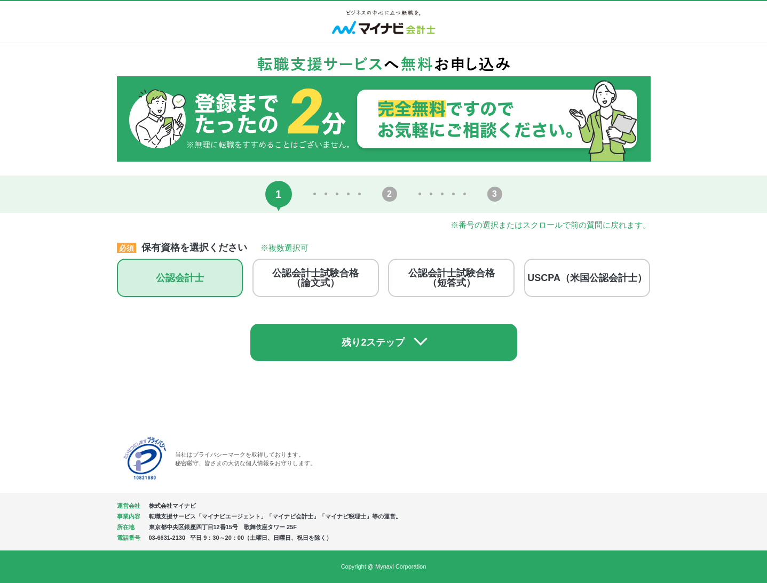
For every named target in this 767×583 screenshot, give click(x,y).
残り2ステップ (373, 342)
